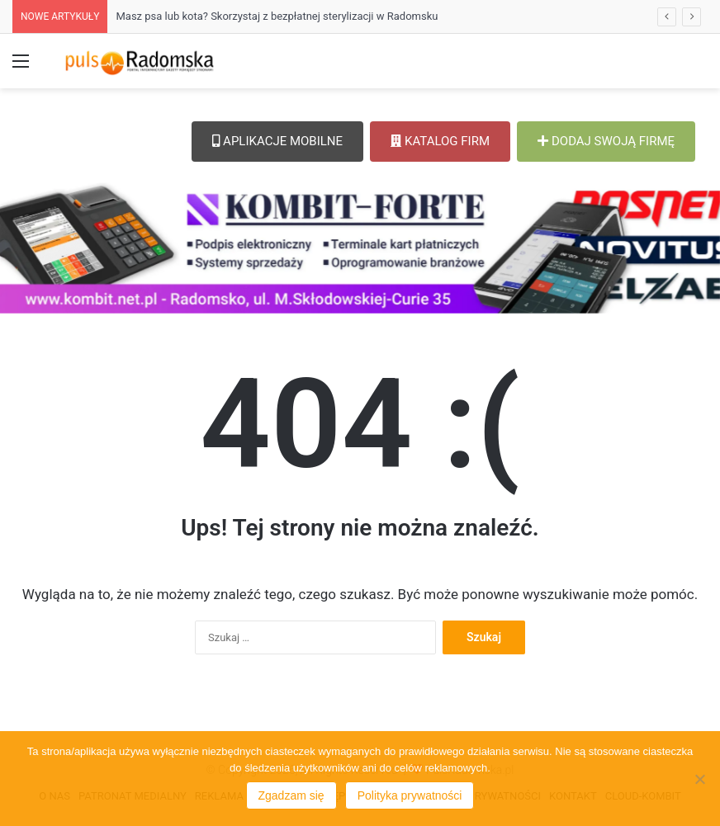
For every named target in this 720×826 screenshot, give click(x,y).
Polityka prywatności (410, 795)
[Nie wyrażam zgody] (699, 779)
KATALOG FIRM (440, 141)
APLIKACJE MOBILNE (277, 141)
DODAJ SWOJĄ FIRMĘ (606, 141)
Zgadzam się (291, 795)
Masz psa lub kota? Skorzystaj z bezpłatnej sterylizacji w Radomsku (277, 16)
